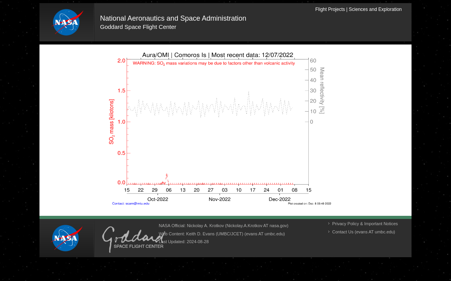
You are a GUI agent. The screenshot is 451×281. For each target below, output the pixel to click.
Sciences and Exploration (375, 9)
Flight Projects (330, 9)
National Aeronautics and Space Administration (173, 18)
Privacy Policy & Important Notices (365, 223)
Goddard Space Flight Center (138, 26)
